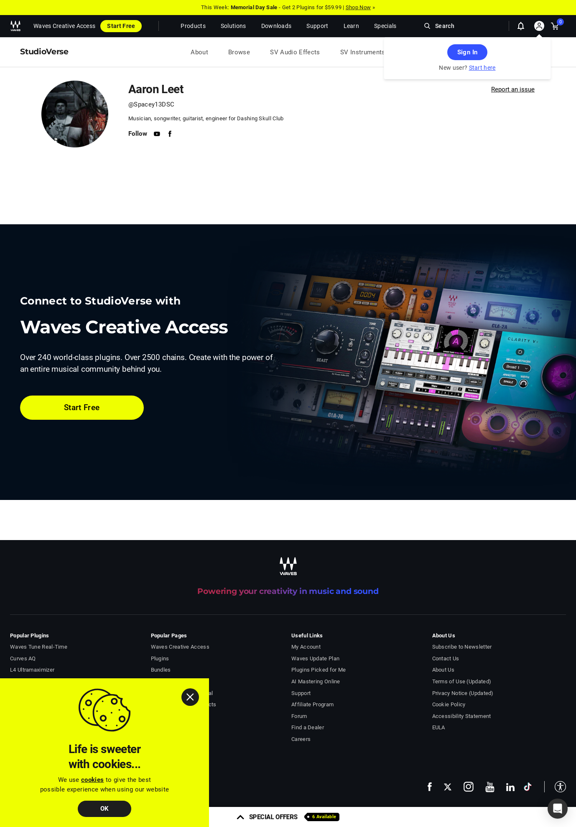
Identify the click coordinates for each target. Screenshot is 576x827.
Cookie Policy (449, 704)
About (199, 52)
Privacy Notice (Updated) (463, 693)
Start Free (121, 26)
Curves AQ (23, 658)
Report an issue (513, 89)
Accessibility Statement (461, 716)
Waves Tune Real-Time (38, 647)
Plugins (160, 658)
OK (104, 808)
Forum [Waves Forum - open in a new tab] (299, 716)
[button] (555, 786)
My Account (306, 647)
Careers (301, 739)
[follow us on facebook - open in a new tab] (430, 786)
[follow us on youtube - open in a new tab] (489, 786)
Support (301, 693)
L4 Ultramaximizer (32, 670)
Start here (482, 67)
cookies (92, 780)
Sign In (467, 52)
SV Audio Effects (295, 52)
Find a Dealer (307, 727)
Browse (239, 52)
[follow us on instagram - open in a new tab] (469, 786)
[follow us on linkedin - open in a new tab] (510, 787)
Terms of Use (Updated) (462, 681)
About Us (443, 670)
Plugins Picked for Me (318, 670)
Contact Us (445, 658)
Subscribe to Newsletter (462, 647)
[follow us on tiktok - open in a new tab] (527, 787)
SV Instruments (362, 52)
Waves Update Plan (315, 658)
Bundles (161, 670)
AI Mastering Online (315, 681)
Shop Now (358, 7)
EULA (438, 727)
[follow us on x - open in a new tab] (447, 786)
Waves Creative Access (64, 26)
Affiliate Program (312, 704)
